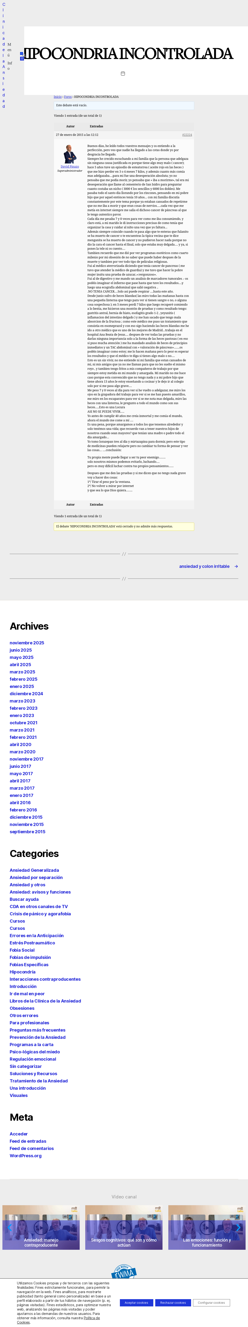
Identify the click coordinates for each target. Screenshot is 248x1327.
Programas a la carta (32, 1046)
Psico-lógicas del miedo (35, 1053)
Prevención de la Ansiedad (37, 1039)
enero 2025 (22, 688)
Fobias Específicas (29, 966)
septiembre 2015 (28, 833)
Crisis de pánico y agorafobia (40, 915)
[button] (96, 11)
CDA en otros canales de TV (39, 908)
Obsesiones (22, 1010)
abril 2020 (20, 746)
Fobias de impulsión (30, 959)
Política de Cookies (32, 1322)
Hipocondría (23, 973)
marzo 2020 (22, 753)
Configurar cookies (207, 1296)
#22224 (187, 135)
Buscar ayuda (24, 901)
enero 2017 (21, 797)
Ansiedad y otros (27, 886)
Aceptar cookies (116, 1296)
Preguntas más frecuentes (37, 1031)
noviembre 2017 (27, 761)
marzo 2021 (22, 731)
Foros (68, 97)
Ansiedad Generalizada (34, 872)
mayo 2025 (22, 659)
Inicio (58, 97)
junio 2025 (21, 652)
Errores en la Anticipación (37, 937)
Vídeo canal (124, 1199)
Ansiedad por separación (36, 879)
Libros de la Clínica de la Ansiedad (45, 1002)
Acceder (19, 1135)
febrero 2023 (24, 710)
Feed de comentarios (32, 1150)
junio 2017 (20, 768)
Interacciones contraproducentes (45, 981)
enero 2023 (22, 717)
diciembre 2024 (26, 695)
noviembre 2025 (27, 644)
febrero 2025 (24, 681)
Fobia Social (22, 952)
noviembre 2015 (27, 826)
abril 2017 (20, 782)
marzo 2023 (22, 702)
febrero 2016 (23, 811)
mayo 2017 (21, 775)
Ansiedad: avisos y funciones (40, 893)
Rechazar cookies (161, 1296)
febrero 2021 (23, 739)
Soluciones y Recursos (33, 1075)
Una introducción (28, 1090)
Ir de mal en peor (27, 995)
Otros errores (24, 1017)
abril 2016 (20, 804)
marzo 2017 (22, 790)
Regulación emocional (33, 1061)
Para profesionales (29, 1024)
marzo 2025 (22, 673)
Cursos (17, 923)
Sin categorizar (26, 1068)
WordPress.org (26, 1157)
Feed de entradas (28, 1143)
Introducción (23, 988)
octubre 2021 (24, 724)
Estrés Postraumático (32, 944)
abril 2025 (20, 666)
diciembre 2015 (26, 819)
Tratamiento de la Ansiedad (39, 1082)
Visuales (19, 1097)
